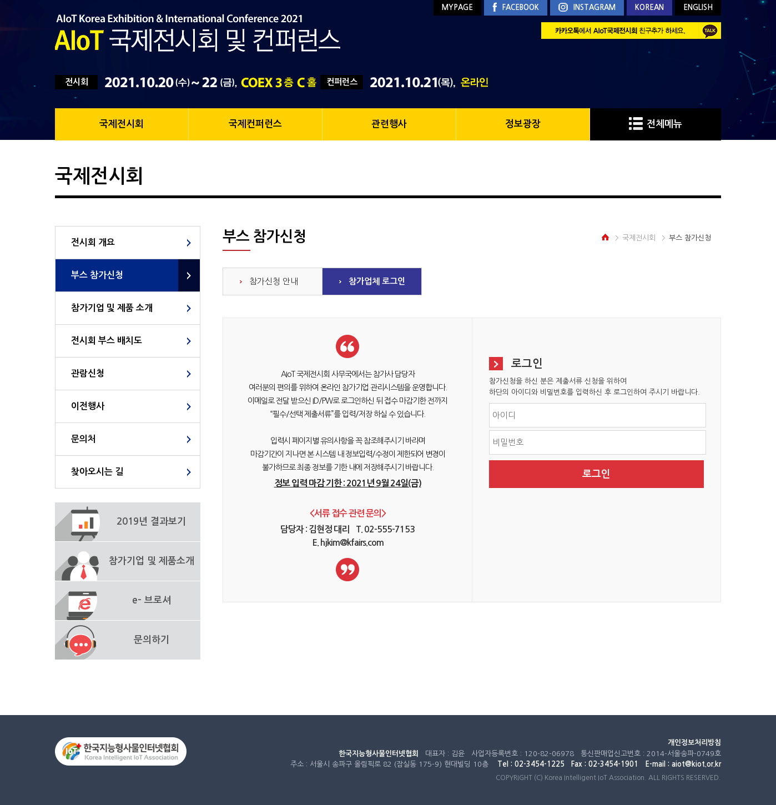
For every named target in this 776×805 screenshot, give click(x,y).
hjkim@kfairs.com (352, 543)
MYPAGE (457, 7)
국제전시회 (121, 124)
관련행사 (389, 124)
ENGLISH (698, 7)
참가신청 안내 (273, 281)
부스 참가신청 (97, 275)
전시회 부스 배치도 (106, 340)
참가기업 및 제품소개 (151, 561)
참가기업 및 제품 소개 (112, 308)
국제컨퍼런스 (255, 124)
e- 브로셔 (151, 600)
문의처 (83, 439)
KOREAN (649, 7)
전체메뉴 (655, 124)
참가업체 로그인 (377, 281)
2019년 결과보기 (151, 521)
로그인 (596, 474)
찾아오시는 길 (97, 471)
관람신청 (87, 373)
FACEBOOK (515, 7)
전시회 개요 (93, 242)
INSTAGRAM (587, 8)
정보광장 (523, 124)
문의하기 (151, 640)
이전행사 (87, 406)
